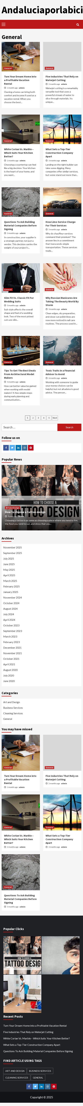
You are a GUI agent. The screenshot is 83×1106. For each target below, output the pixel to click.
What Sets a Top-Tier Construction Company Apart (59, 152)
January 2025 (10, 591)
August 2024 (10, 608)
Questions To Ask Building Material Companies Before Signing (20, 225)
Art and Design (12, 508)
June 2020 (9, 680)
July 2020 (8, 675)
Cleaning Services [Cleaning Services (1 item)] (16, 1077)
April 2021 (9, 664)
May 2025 (9, 569)
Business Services (13, 707)
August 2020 (10, 669)
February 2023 (11, 642)
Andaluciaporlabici (42, 10)
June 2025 (9, 564)
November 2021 (12, 653)
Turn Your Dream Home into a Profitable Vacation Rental (20, 80)
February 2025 (11, 586)
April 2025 (9, 575)
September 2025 (12, 552)
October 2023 (11, 625)
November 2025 (12, 547)
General (8, 68)
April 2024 (9, 619)
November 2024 (12, 597)
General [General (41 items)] (38, 1077)
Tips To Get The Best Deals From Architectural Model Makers (20, 374)
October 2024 (11, 603)
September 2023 (12, 630)
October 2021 (11, 658)
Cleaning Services (13, 713)
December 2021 (12, 647)
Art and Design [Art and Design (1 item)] (14, 1070)
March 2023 (10, 636)
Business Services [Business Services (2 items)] (40, 1070)
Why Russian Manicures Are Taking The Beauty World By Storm (62, 301)
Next (55, 417)
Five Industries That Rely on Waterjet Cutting (28, 1031)
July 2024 (8, 614)
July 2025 (8, 558)
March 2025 (10, 580)
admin (22, 88)
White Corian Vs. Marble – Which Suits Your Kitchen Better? (19, 152)
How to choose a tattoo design (25, 512)
